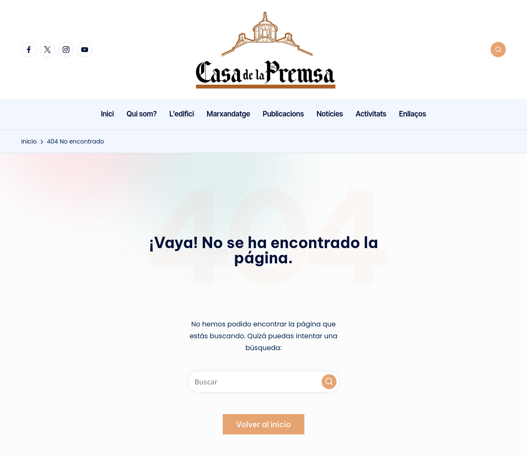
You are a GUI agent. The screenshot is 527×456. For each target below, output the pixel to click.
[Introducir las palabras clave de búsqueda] (264, 381)
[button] (329, 381)
